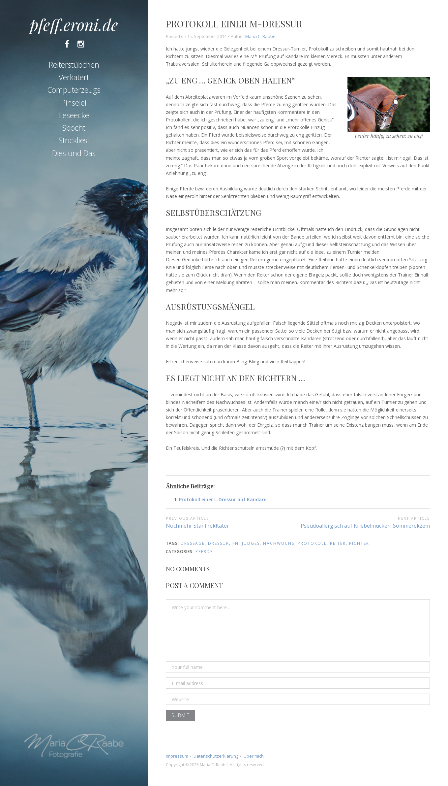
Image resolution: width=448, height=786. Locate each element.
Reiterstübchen (74, 64)
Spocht (73, 127)
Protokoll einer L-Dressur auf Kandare (222, 499)
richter (359, 543)
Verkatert (74, 77)
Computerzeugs (74, 89)
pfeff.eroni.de (74, 24)
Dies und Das (74, 153)
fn (235, 543)
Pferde (204, 551)
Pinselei (73, 102)
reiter (338, 543)
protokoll (312, 543)
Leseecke (74, 115)
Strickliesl (74, 140)
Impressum (177, 756)
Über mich (254, 756)
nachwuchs (278, 543)
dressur (218, 543)
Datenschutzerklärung (216, 756)
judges (251, 543)
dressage (193, 543)
